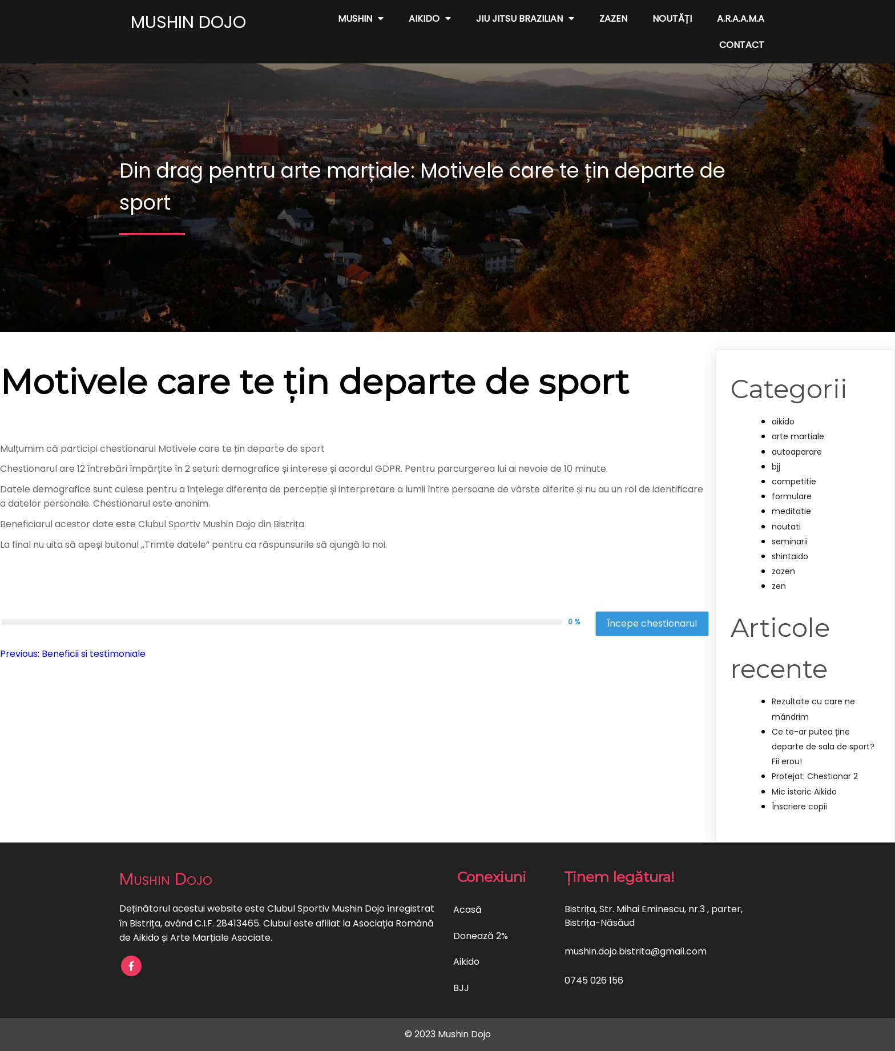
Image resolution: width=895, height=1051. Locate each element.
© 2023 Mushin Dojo (448, 1034)
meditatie (791, 511)
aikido (783, 421)
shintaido (790, 556)
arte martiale (798, 436)
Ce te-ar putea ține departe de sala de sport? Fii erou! (823, 746)
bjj (776, 466)
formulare (792, 496)
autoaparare (797, 452)
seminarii (790, 541)
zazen (783, 571)
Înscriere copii (799, 806)
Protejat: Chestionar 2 (815, 776)
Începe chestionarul (652, 623)
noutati (786, 526)
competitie (794, 481)
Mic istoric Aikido (804, 791)
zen (779, 586)
